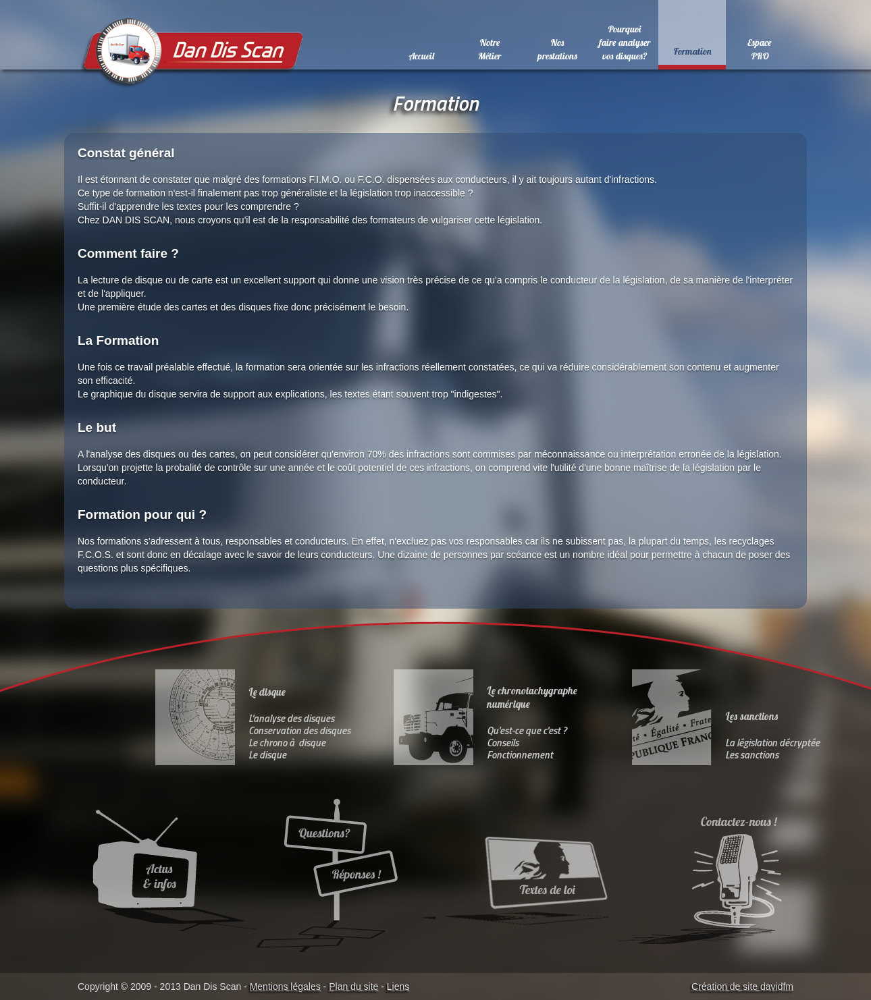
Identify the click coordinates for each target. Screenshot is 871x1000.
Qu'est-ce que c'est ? (526, 730)
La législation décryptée (772, 742)
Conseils (503, 742)
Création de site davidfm (742, 986)
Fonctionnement (520, 754)
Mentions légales (285, 986)
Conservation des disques (299, 730)
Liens (398, 986)
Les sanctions (751, 754)
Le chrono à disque (286, 742)
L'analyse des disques (291, 718)
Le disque (267, 754)
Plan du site (353, 986)
